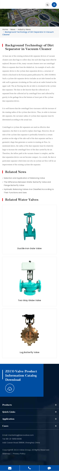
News (12, 29)
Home (5, 29)
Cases (29, 426)
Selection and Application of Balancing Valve (24, 178)
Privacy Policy (19, 453)
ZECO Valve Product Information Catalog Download (21, 375)
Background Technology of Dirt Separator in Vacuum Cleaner (28, 33)
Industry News (24, 29)
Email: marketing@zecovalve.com (18, 435)
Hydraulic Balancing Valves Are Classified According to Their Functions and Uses (29, 191)
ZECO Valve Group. (22, 450)
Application (29, 419)
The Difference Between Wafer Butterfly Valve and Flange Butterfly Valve (27, 184)
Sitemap (6, 453)
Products (29, 405)
